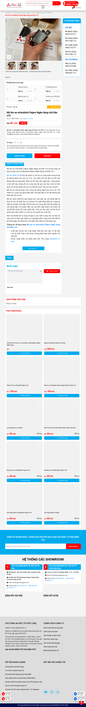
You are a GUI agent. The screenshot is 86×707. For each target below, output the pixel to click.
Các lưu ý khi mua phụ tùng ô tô (16, 685)
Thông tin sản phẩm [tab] (14, 164)
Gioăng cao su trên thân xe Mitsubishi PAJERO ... (53, 97)
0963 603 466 (32, 585)
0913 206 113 (11, 588)
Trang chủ (8, 13)
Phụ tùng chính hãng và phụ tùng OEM (18, 674)
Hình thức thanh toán (51, 639)
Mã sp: (9, 118)
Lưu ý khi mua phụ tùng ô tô (14, 670)
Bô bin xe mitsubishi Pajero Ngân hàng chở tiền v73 (60, 385)
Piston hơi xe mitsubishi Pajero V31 (18, 385)
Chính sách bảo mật (50, 647)
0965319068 (70, 578)
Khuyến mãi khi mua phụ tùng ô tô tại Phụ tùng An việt (23, 682)
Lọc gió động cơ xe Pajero (15, 428)
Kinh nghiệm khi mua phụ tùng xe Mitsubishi (20, 678)
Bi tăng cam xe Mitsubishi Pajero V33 (55, 470)
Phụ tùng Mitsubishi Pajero (21, 13)
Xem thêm (33, 248)
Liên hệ (23, 123)
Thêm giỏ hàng (54, 107)
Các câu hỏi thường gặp (52, 643)
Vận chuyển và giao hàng (52, 635)
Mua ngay (47, 156)
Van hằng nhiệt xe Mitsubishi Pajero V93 (19, 512)
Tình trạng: (23, 118)
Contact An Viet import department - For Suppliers (22, 689)
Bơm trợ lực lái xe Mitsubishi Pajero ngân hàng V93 (60, 428)
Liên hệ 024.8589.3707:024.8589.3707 (20, 649)
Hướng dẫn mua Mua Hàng (14, 667)
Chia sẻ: (7, 77)
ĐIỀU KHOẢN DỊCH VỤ (51, 650)
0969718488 (60, 578)
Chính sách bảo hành (51, 631)
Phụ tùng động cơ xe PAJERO (41, 13)
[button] (59, 40)
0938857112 (49, 580)
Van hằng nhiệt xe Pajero (51, 512)
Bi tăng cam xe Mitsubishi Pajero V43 (18, 470)
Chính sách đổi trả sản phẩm (53, 628)
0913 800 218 (22, 585)
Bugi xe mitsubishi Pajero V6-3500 (54, 343)
